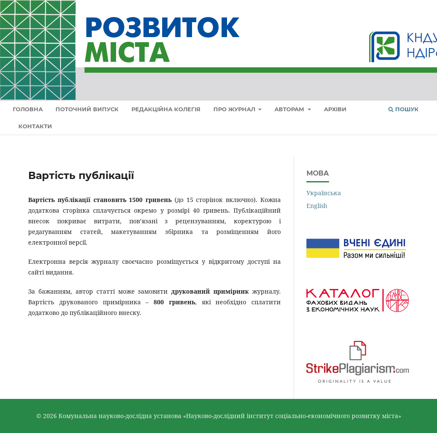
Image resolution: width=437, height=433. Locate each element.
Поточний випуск (87, 109)
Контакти (35, 126)
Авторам (290, 109)
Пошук (403, 109)
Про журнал (235, 109)
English (316, 206)
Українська (323, 193)
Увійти (414, 12)
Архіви (335, 109)
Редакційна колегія (166, 109)
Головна (28, 109)
